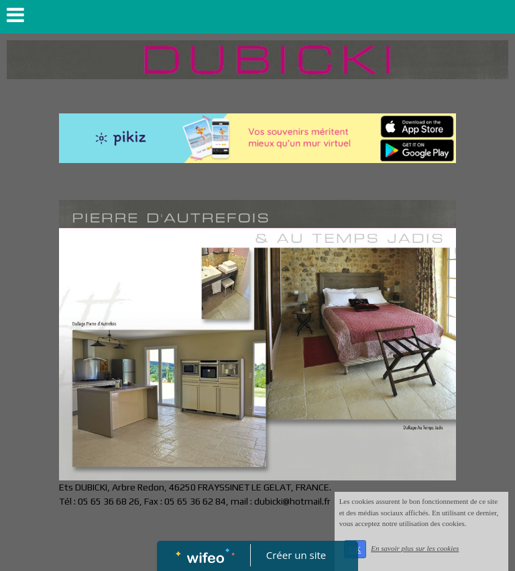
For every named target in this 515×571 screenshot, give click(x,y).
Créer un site (296, 555)
